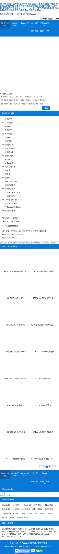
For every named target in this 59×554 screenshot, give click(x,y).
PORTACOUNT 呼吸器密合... (16, 325)
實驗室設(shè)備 (11, 203)
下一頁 (53, 467)
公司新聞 (34, 23)
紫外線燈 (8, 159)
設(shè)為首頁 (45, 19)
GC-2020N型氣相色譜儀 (16, 432)
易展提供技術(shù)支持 (13, 546)
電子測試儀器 (10, 185)
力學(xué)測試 (10, 163)
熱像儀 (7, 174)
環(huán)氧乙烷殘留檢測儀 (43, 432)
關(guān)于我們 (15, 24)
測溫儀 (7, 178)
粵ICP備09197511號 (30, 546)
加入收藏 (55, 19)
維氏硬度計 (9, 134)
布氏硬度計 (9, 126)
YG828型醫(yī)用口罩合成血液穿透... (16, 352)
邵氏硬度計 (9, 123)
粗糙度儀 (8, 141)
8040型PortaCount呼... (15, 298)
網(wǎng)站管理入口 (46, 546)
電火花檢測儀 (10, 167)
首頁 (9, 243)
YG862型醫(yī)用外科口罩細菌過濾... (16, 378)
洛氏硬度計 (9, 137)
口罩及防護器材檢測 (47, 243)
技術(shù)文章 (44, 24)
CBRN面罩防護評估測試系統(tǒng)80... (43, 325)
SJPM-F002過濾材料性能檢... (16, 459)
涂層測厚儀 (9, 145)
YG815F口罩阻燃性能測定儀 (43, 352)
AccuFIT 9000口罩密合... (43, 405)
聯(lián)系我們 (44, 32)
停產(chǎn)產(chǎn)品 (13, 207)
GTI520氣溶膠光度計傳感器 (43, 271)
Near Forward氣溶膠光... (16, 405)
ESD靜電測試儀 (11, 200)
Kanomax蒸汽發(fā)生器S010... (43, 459)
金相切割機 (9, 156)
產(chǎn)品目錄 (25, 24)
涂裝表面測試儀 (11, 181)
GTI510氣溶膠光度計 (43, 378)
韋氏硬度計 (9, 130)
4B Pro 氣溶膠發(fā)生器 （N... (15, 271)
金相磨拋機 (9, 152)
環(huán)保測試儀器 (12, 192)
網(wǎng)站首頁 (5, 24)
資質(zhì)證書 (5, 495)
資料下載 (34, 31)
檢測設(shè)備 (10, 196)
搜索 (46, 108)
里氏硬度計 (9, 119)
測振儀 (7, 170)
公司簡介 (3, 493)
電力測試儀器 (10, 189)
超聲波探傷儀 (10, 211)
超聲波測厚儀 (10, 148)
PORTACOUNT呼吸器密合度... (43, 298)
